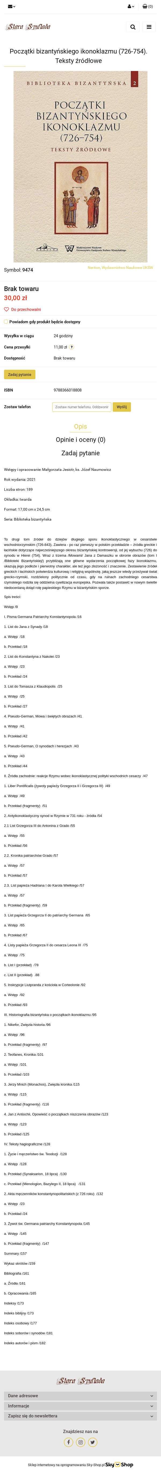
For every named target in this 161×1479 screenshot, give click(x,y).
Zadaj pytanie (19, 374)
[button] (147, 6)
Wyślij (122, 407)
